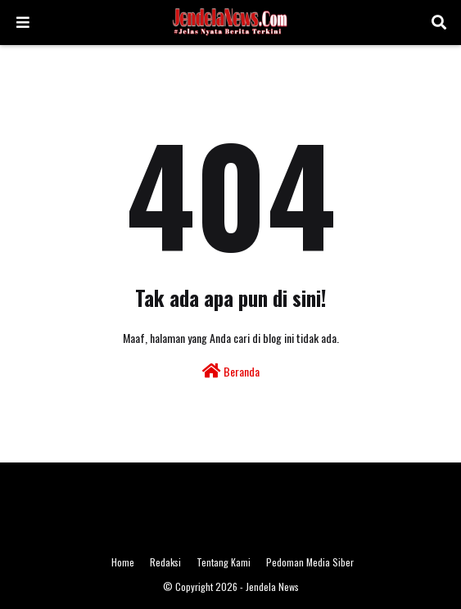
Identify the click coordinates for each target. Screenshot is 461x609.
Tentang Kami (224, 562)
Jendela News (272, 586)
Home (122, 562)
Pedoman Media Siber (310, 562)
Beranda (231, 371)
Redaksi (165, 562)
